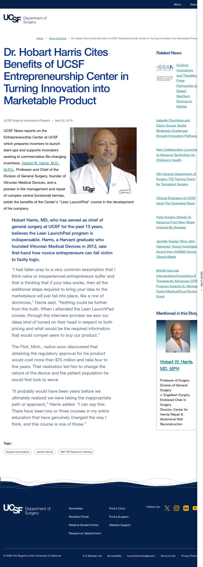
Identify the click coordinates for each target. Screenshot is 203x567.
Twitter (167, 508)
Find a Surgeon (119, 516)
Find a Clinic (117, 508)
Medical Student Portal (83, 525)
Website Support (120, 525)
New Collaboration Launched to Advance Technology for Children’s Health (177, 155)
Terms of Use (168, 555)
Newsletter (76, 508)
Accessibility (114, 555)
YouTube (195, 508)
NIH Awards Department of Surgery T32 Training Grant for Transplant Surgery (176, 179)
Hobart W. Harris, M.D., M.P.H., (32, 166)
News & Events (57, 38)
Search (194, 4)
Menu (177, 4)
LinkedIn (186, 508)
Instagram (176, 508)
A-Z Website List (92, 555)
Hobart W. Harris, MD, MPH (176, 365)
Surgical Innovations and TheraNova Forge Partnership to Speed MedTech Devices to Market (187, 85)
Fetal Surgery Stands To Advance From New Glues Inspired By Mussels (175, 222)
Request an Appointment (85, 533)
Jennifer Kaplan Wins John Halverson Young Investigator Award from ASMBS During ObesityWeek (177, 249)
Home (39, 38)
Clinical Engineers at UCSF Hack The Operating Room (176, 200)
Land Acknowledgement (141, 555)
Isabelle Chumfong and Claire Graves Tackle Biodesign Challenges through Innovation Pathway (176, 128)
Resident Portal (79, 516)
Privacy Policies (190, 555)
